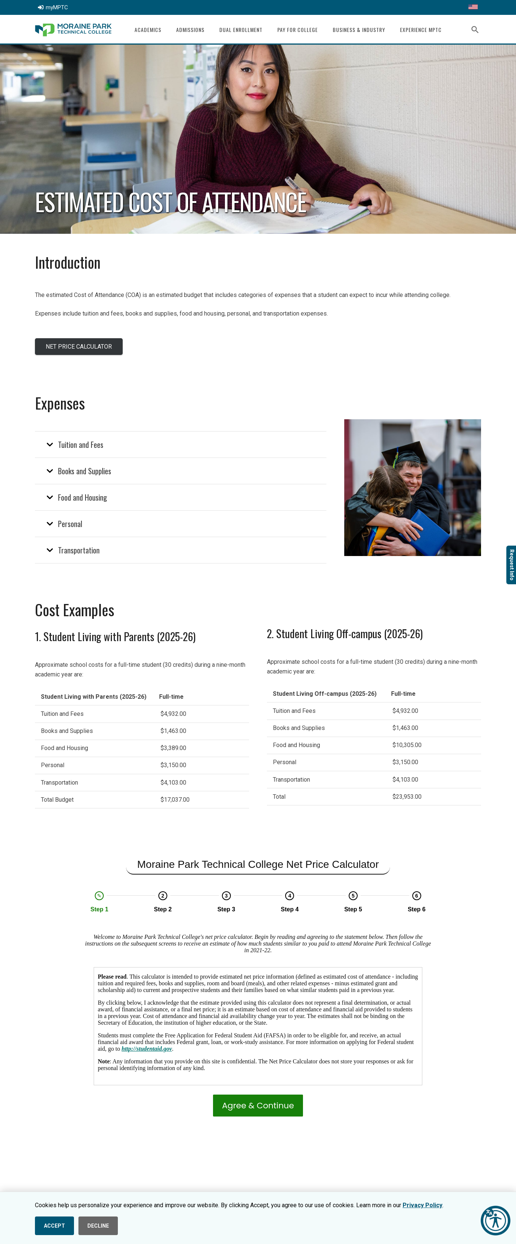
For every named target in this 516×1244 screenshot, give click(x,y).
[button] (475, 29)
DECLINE (98, 1226)
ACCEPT (54, 1226)
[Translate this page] (473, 7)
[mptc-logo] (73, 29)
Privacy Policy (422, 1205)
